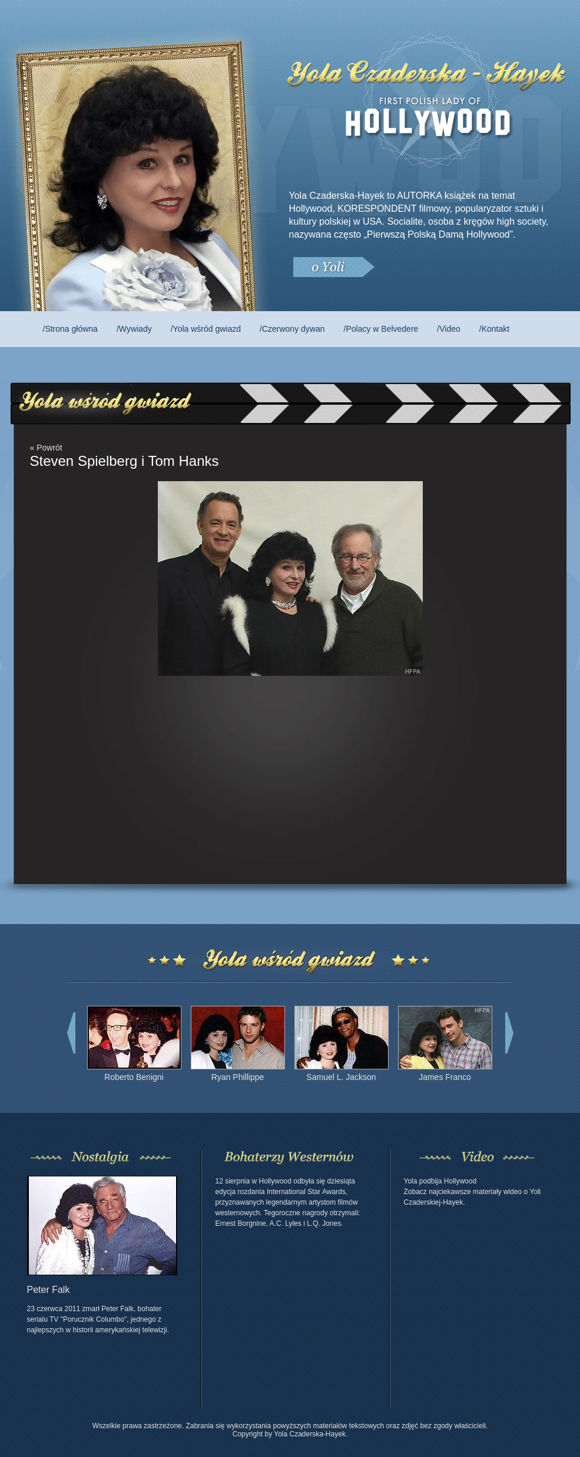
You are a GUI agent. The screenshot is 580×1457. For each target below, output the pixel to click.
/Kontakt (494, 329)
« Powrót (46, 447)
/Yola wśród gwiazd (206, 329)
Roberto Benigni (133, 1077)
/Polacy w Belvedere (381, 329)
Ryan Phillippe (237, 1077)
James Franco (445, 1077)
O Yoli (333, 267)
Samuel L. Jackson (341, 1077)
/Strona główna (70, 329)
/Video (448, 329)
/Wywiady (134, 329)
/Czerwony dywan (292, 329)
